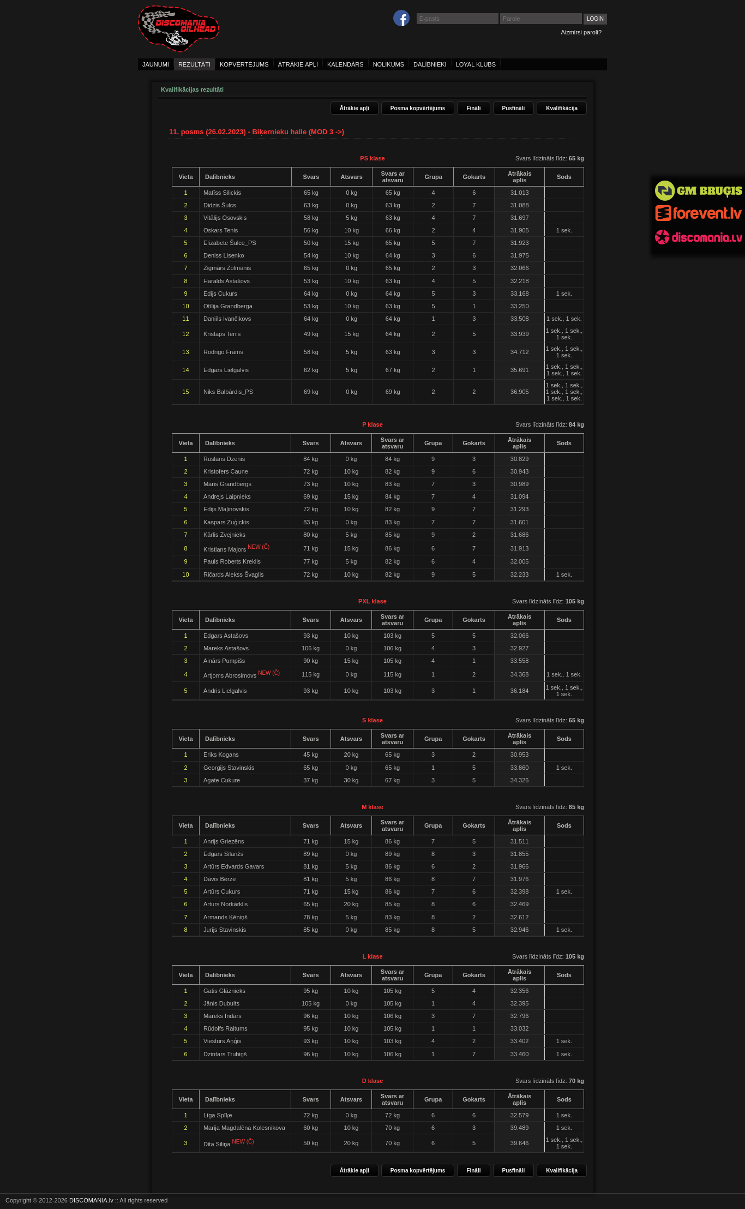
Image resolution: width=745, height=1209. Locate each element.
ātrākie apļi (298, 64)
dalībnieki (430, 64)
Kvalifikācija (562, 108)
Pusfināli (513, 108)
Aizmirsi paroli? (581, 32)
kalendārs (345, 64)
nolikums (388, 64)
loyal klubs (476, 64)
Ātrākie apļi (354, 108)
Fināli (473, 108)
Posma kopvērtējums (418, 108)
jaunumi (155, 64)
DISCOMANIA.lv (91, 1200)
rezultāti (194, 64)
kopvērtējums (244, 64)
